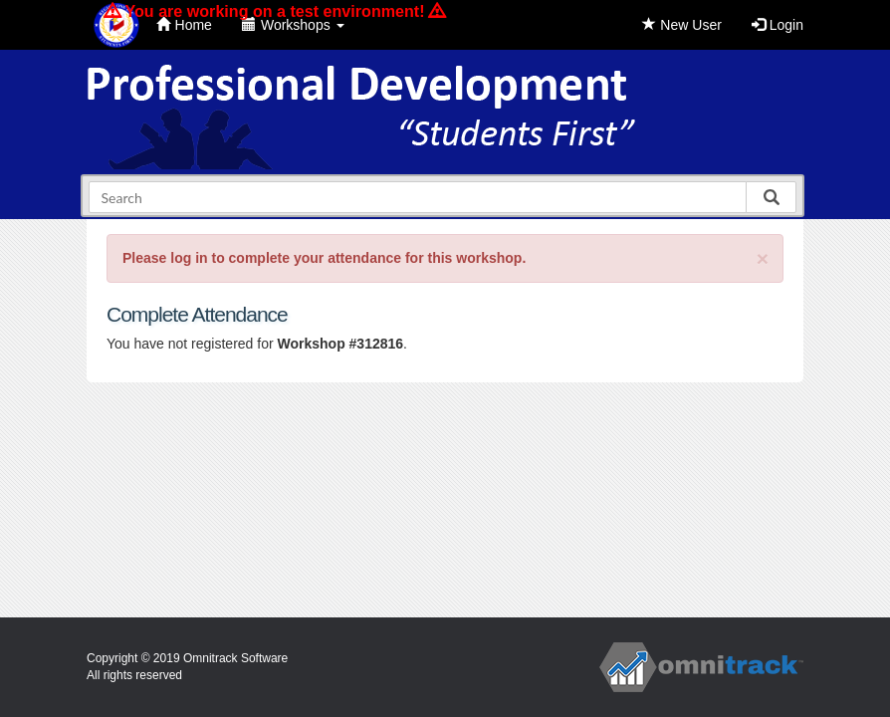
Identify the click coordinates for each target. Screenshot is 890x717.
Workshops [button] (293, 25)
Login (777, 25)
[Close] (763, 258)
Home (184, 25)
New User (681, 25)
